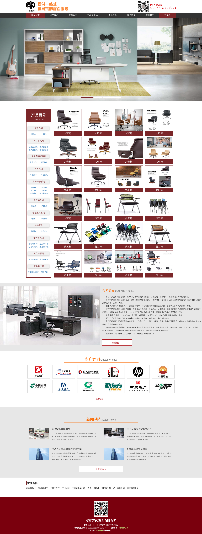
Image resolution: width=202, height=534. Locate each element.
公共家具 (39, 225)
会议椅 (33, 193)
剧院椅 (44, 231)
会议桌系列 (39, 200)
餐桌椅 (44, 219)
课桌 (33, 219)
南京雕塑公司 (133, 488)
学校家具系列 (39, 213)
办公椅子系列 (39, 181)
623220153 (123, 528)
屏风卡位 (33, 162)
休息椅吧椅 (44, 193)
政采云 (167, 15)
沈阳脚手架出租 (78, 488)
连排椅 (33, 231)
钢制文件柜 (33, 244)
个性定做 (113, 15)
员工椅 (33, 190)
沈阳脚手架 (106, 488)
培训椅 (44, 190)
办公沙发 (33, 175)
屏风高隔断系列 (38, 156)
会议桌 (33, 206)
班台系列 (39, 128)
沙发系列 (39, 169)
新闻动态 (73, 15)
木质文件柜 (44, 247)
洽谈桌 (44, 206)
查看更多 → (117, 342)
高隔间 (44, 162)
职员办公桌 (44, 147)
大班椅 (33, 187)
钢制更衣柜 (33, 259)
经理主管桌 (33, 147)
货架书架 (44, 272)
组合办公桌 (44, 150)
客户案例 (131, 15)
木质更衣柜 (44, 259)
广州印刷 (66, 488)
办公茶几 (44, 175)
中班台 (44, 134)
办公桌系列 (39, 141)
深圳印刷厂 (43, 488)
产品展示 (92, 15)
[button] (15, 59)
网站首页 (35, 15)
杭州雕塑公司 (119, 488)
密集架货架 (39, 266)
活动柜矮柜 (33, 247)
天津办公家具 (93, 488)
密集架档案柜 (33, 272)
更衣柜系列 (39, 253)
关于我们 (54, 15)
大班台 (33, 134)
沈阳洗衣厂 (55, 488)
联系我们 (150, 15)
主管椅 (44, 187)
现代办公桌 (33, 150)
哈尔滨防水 (31, 488)
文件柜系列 (39, 238)
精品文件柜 (44, 244)
